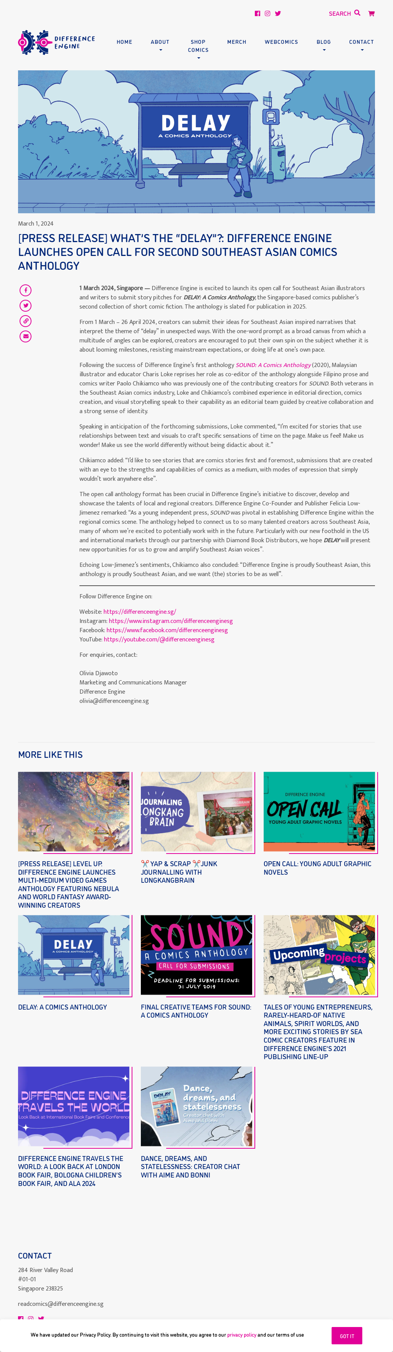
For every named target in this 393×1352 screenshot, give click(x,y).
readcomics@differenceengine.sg (61, 1286)
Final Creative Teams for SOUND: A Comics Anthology (196, 1011)
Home (124, 41)
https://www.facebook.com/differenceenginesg (167, 630)
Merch (236, 41)
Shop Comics (198, 45)
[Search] (318, 13)
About (160, 41)
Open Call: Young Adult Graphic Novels (318, 867)
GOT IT (347, 1335)
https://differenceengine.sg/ (140, 612)
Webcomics (281, 41)
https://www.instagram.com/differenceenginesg (171, 621)
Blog (324, 41)
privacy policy (241, 1334)
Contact (361, 41)
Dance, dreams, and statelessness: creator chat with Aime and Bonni (190, 1166)
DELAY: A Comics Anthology (62, 1006)
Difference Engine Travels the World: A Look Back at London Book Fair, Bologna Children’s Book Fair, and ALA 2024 (70, 1170)
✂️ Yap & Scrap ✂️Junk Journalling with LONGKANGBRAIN (179, 871)
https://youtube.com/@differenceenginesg (159, 639)
